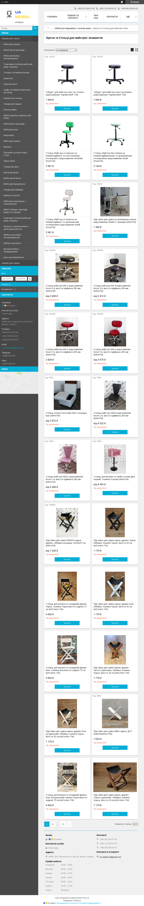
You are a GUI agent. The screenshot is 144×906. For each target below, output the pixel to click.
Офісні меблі (9, 161)
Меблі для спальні (12, 44)
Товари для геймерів (13, 189)
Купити (67, 108)
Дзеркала (8, 78)
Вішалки (7, 146)
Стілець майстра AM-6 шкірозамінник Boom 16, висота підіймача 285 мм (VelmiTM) (112, 352)
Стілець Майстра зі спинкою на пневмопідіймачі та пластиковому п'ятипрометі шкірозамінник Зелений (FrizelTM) (64, 157)
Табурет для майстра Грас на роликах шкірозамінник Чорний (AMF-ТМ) (112, 93)
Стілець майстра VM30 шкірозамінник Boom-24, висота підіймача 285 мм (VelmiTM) (112, 416)
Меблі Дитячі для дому (14, 50)
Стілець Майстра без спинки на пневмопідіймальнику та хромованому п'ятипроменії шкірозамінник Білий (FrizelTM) (112, 157)
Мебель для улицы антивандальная (12, 236)
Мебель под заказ (12, 243)
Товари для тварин (13, 104)
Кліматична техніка (13, 98)
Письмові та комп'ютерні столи (15, 153)
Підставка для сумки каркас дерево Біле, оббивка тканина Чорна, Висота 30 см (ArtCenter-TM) (113, 607)
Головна (52, 16)
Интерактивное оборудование (11, 250)
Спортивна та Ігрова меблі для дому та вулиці (18, 65)
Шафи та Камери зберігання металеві (17, 91)
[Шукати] (35, 28)
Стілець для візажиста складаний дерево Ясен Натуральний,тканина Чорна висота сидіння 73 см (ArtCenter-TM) (66, 798)
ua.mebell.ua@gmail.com (13, 347)
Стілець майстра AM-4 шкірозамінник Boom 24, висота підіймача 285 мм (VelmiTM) (112, 288)
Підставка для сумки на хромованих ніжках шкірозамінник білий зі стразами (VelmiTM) (114, 220)
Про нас (96, 16)
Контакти (112, 16)
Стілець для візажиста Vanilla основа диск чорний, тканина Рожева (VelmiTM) (114, 478)
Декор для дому (11, 172)
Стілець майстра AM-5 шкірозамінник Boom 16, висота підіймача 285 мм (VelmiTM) (64, 352)
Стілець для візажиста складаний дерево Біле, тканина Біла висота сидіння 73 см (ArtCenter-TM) (66, 670)
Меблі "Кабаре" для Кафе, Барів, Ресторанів (16, 210)
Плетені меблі (10, 109)
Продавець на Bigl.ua (72, 901)
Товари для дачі (11, 166)
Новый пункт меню (11, 38)
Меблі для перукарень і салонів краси (15, 202)
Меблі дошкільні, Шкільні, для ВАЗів (17, 116)
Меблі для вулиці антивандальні (11, 57)
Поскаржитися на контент (67, 903)
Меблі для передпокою (14, 184)
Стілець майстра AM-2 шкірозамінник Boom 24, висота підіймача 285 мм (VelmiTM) (64, 288)
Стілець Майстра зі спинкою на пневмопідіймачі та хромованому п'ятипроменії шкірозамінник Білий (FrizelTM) (63, 223)
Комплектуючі (10, 84)
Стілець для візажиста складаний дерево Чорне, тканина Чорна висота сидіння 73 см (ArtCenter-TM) (66, 607)
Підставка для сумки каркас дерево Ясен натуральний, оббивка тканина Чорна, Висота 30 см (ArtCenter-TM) (66, 734)
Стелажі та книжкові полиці (16, 72)
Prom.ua (85, 898)
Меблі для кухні (11, 129)
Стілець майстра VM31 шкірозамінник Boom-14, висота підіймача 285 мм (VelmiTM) (64, 479)
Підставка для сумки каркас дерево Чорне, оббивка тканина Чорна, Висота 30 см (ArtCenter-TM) (114, 543)
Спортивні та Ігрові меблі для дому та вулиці (17, 219)
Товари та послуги (73, 16)
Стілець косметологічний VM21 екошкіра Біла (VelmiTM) (66, 414)
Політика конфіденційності (90, 903)
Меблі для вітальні (12, 178)
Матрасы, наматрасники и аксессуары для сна (16, 227)
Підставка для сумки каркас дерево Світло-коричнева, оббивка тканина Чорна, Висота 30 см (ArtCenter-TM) (111, 670)
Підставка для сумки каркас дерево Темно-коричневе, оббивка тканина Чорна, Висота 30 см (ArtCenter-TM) (111, 798)
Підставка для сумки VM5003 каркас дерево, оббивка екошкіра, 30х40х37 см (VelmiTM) (66, 543)
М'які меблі (9, 135)
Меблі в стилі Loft (12, 195)
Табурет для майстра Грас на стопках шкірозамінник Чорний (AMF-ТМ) (65, 93)
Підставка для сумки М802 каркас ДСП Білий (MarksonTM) (112, 732)
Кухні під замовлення (14, 257)
